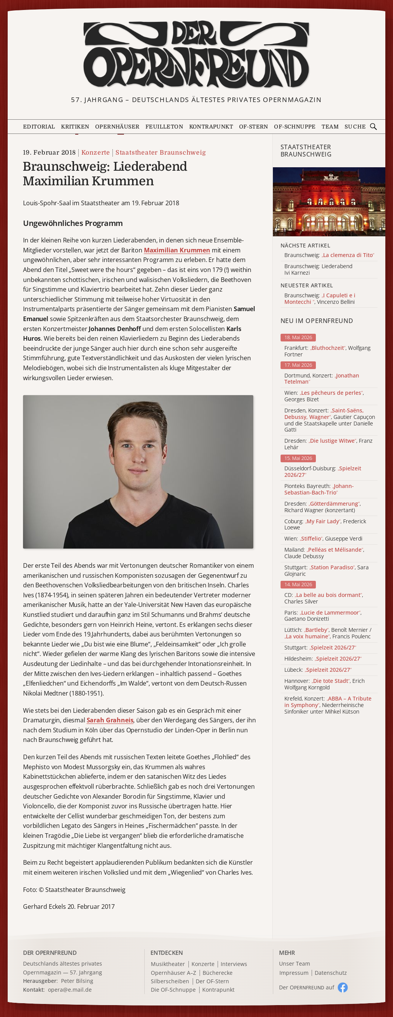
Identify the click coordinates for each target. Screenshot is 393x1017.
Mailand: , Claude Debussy (324, 553)
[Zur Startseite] (196, 55)
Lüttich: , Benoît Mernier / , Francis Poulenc (328, 633)
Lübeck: (318, 670)
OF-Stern (253, 127)
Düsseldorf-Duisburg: (322, 471)
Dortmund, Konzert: (321, 379)
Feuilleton (164, 127)
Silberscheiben (170, 981)
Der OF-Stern (212, 981)
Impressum (294, 973)
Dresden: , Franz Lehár (328, 444)
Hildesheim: (323, 659)
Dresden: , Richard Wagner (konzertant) (322, 507)
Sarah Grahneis (110, 720)
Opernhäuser (117, 127)
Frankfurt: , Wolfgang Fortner (327, 351)
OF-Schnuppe (294, 127)
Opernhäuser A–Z (173, 973)
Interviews (234, 964)
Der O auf (306, 987)
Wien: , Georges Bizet (324, 396)
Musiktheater (168, 964)
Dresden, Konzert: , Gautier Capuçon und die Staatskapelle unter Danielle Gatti (329, 420)
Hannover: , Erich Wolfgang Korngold (324, 684)
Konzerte (95, 152)
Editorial (39, 127)
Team (330, 127)
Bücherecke (218, 973)
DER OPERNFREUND (50, 952)
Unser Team (294, 963)
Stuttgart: (320, 647)
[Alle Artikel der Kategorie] (329, 201)
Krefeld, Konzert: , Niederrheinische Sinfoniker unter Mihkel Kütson (328, 705)
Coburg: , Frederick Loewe (325, 524)
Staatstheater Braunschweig (161, 152)
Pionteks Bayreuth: (319, 489)
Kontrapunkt (211, 127)
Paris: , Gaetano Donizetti (323, 616)
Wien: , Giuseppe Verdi (323, 539)
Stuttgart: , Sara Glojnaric (326, 570)
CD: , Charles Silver (323, 598)
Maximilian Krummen (177, 250)
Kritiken (75, 127)
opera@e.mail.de (70, 989)
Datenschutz (331, 973)
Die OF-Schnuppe (173, 990)
